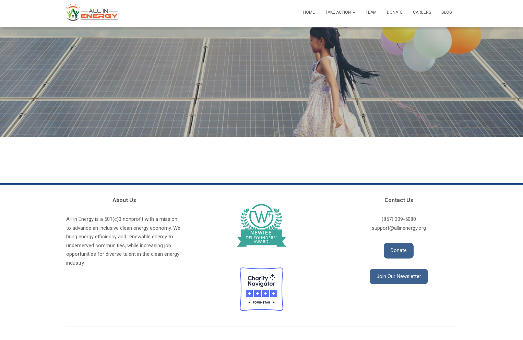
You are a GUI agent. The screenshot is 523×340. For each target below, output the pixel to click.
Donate (395, 12)
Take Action (340, 12)
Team (371, 12)
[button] (399, 251)
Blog (446, 12)
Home (309, 12)
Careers (422, 12)
